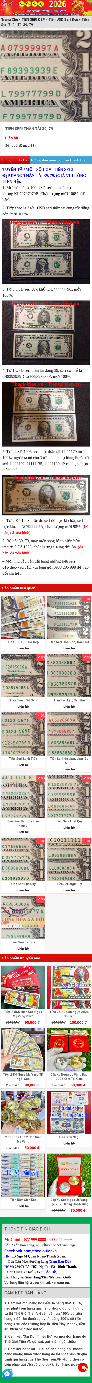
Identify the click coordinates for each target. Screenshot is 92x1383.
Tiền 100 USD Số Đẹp (23, 642)
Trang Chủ (9, 19)
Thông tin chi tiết (15, 160)
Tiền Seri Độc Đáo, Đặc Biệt (69, 642)
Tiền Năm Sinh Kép (23, 1200)
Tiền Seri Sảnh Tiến (23, 759)
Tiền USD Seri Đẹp (63, 19)
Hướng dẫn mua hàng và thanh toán (59, 160)
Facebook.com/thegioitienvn (30, 1250)
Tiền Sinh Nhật (69, 1137)
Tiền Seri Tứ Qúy (23, 942)
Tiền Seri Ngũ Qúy (69, 884)
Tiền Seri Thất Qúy (69, 821)
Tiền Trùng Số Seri (23, 700)
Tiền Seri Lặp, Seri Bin (69, 700)
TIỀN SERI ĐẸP (33, 19)
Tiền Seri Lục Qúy (23, 884)
